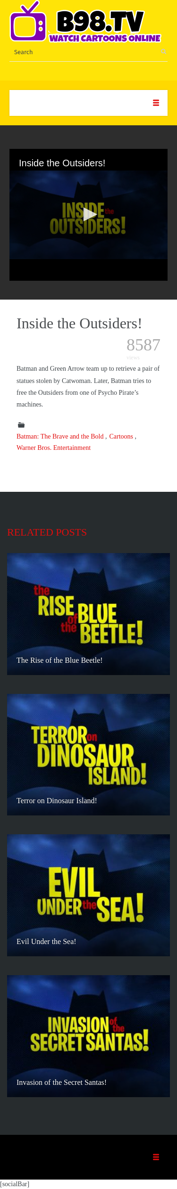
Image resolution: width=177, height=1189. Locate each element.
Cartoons (121, 436)
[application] (88, 215)
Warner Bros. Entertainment (54, 447)
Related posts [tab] (47, 532)
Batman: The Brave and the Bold (60, 436)
